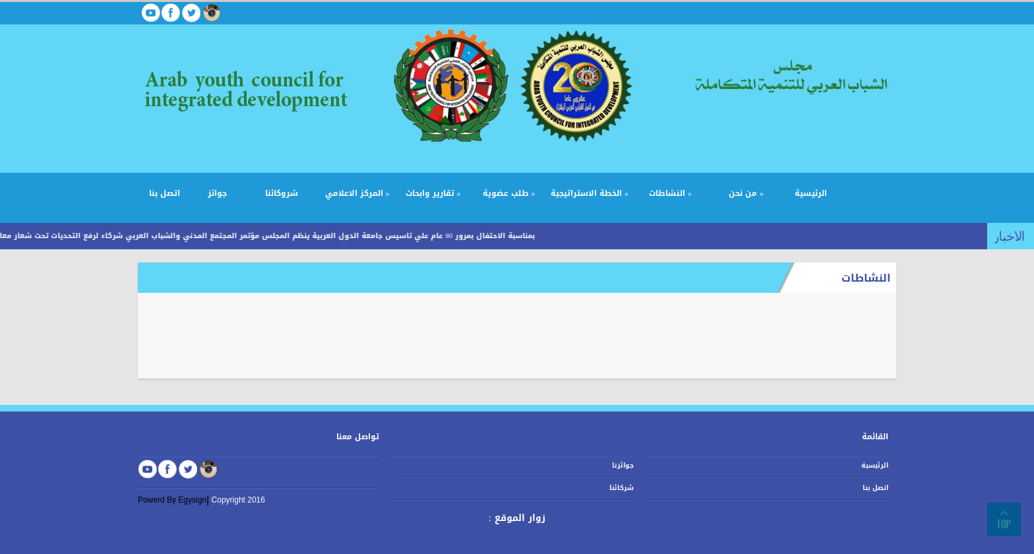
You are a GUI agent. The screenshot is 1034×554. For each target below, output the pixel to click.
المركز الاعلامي (357, 193)
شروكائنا (281, 193)
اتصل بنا (164, 193)
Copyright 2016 (238, 500)
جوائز (217, 193)
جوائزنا (623, 465)
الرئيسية (811, 193)
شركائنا (621, 487)
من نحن (746, 193)
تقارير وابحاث (433, 193)
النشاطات (670, 193)
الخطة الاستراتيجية (589, 193)
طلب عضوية (509, 193)
